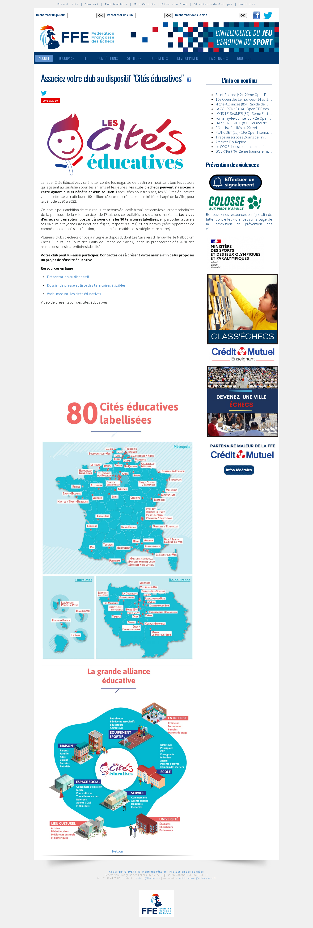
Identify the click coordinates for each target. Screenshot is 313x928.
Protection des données (186, 871)
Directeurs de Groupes (213, 4)
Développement (188, 58)
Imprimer (247, 4)
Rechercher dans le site (191, 15)
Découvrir (66, 58)
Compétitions (107, 58)
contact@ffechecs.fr (148, 878)
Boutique (244, 58)
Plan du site (68, 4)
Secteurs (134, 58)
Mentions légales (154, 871)
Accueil (44, 58)
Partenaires (218, 58)
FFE (86, 58)
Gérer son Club (175, 4)
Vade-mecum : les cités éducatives (74, 293)
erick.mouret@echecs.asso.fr (197, 878)
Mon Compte (145, 4)
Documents (159, 58)
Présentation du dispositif (68, 276)
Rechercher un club (120, 15)
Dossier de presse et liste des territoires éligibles (86, 285)
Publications (116, 4)
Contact (92, 4)
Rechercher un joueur (50, 15)
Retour (117, 851)
